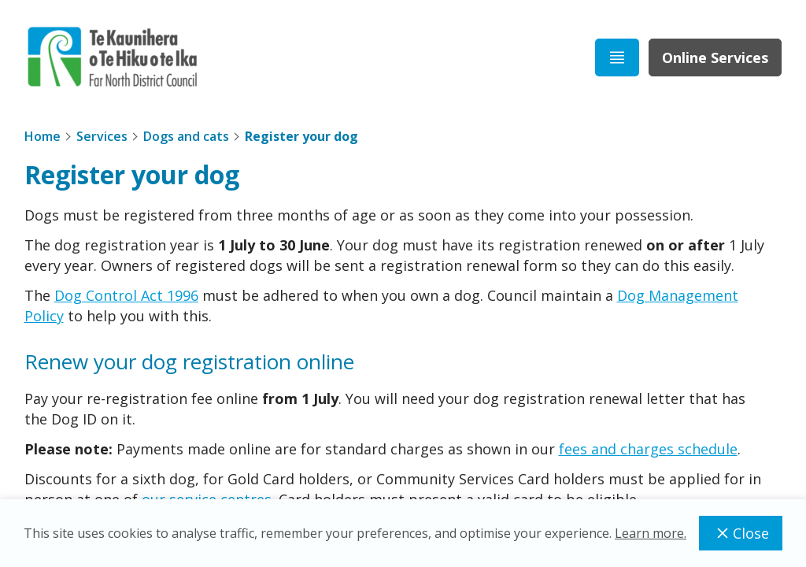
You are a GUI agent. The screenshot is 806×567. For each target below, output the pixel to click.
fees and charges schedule (648, 448)
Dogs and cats (186, 136)
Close (740, 533)
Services (102, 136)
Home (42, 136)
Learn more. (650, 533)
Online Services (715, 57)
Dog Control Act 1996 (126, 295)
